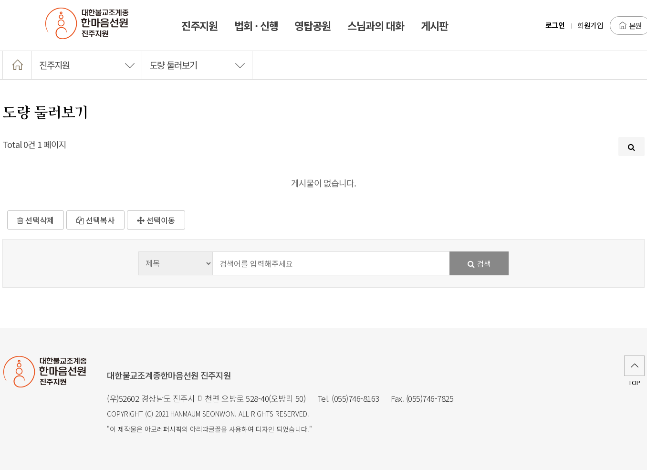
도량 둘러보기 (197, 64)
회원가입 (590, 25)
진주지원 (87, 64)
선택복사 (95, 220)
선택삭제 (35, 220)
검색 (479, 263)
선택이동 (156, 220)
